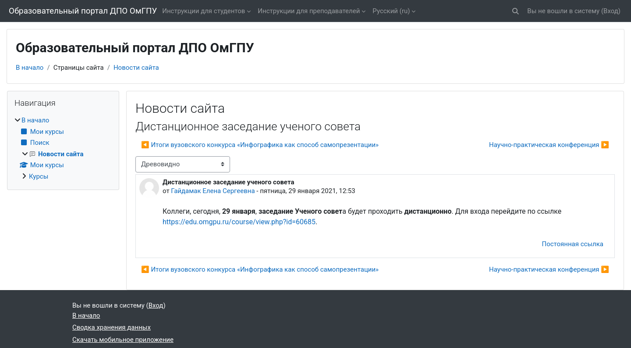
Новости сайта (136, 68)
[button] (516, 11)
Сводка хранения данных (111, 327)
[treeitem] (63, 148)
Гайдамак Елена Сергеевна (213, 191)
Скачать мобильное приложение (123, 340)
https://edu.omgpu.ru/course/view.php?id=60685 (239, 222)
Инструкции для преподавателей (309, 11)
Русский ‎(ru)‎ (391, 11)
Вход (610, 11)
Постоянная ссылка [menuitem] (572, 244)
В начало (29, 68)
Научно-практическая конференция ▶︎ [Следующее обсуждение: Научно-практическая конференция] (549, 145)
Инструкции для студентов (203, 11)
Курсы (38, 176)
